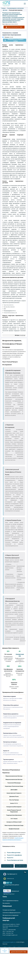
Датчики (5, 10)
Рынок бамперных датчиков (15, 860)
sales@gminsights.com (11, 935)
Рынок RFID (10, 857)
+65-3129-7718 (9, 933)
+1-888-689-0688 (11, 929)
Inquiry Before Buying (20, 866)
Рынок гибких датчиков (13, 852)
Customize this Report (7, 866)
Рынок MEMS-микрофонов (14, 855)
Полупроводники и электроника (15, 8)
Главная (3, 8)
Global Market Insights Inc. (9, 942)
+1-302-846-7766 (9, 931)
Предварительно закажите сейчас (13, 40)
